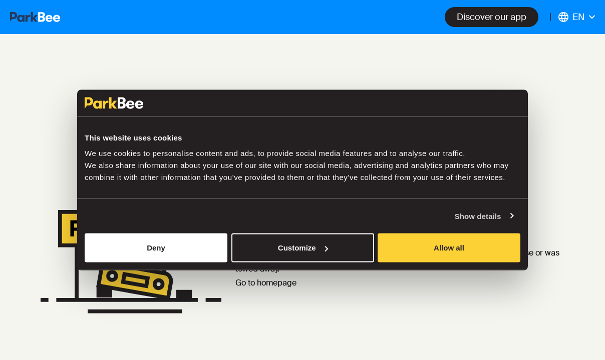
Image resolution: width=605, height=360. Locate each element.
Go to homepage (265, 283)
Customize (303, 248)
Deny (156, 248)
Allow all (449, 248)
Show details (478, 216)
